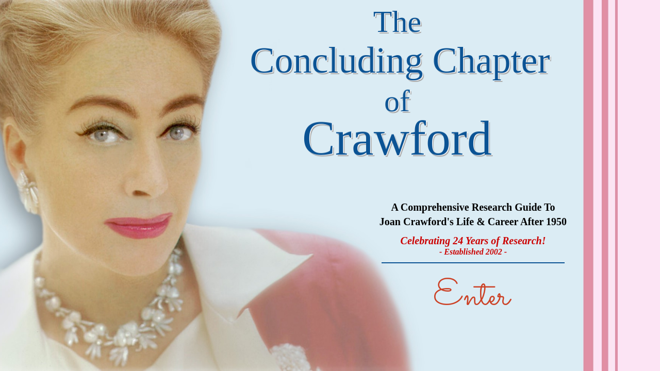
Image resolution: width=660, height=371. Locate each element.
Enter (471, 297)
